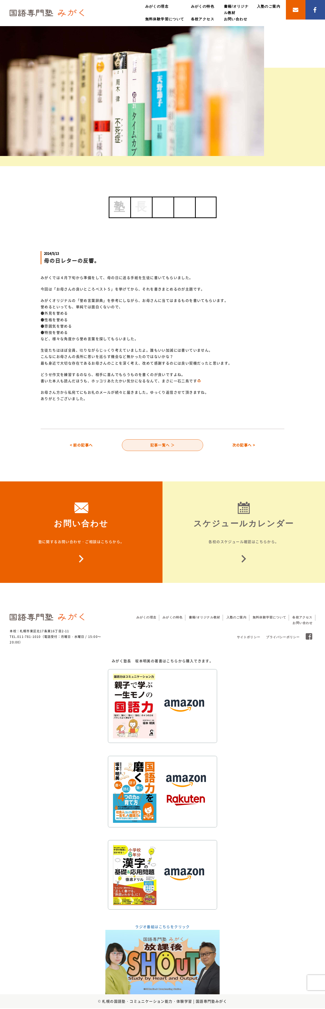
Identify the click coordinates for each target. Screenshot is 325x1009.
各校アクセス (202, 19)
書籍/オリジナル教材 (204, 618)
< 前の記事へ (81, 445)
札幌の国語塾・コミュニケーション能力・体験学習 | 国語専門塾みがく (164, 1001)
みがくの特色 (202, 6)
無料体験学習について (164, 19)
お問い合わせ (235, 19)
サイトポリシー (248, 638)
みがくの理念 (157, 6)
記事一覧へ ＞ (162, 445)
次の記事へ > (243, 445)
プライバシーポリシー (283, 638)
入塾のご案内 (268, 6)
